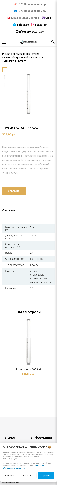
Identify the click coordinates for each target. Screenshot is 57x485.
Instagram (40, 24)
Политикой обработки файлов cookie (23, 467)
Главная (6, 54)
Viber (48, 17)
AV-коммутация (10, 482)
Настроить (28, 475)
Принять (46, 475)
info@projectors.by (31, 31)
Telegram (23, 24)
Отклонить (11, 475)
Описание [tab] (8, 210)
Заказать (14, 191)
